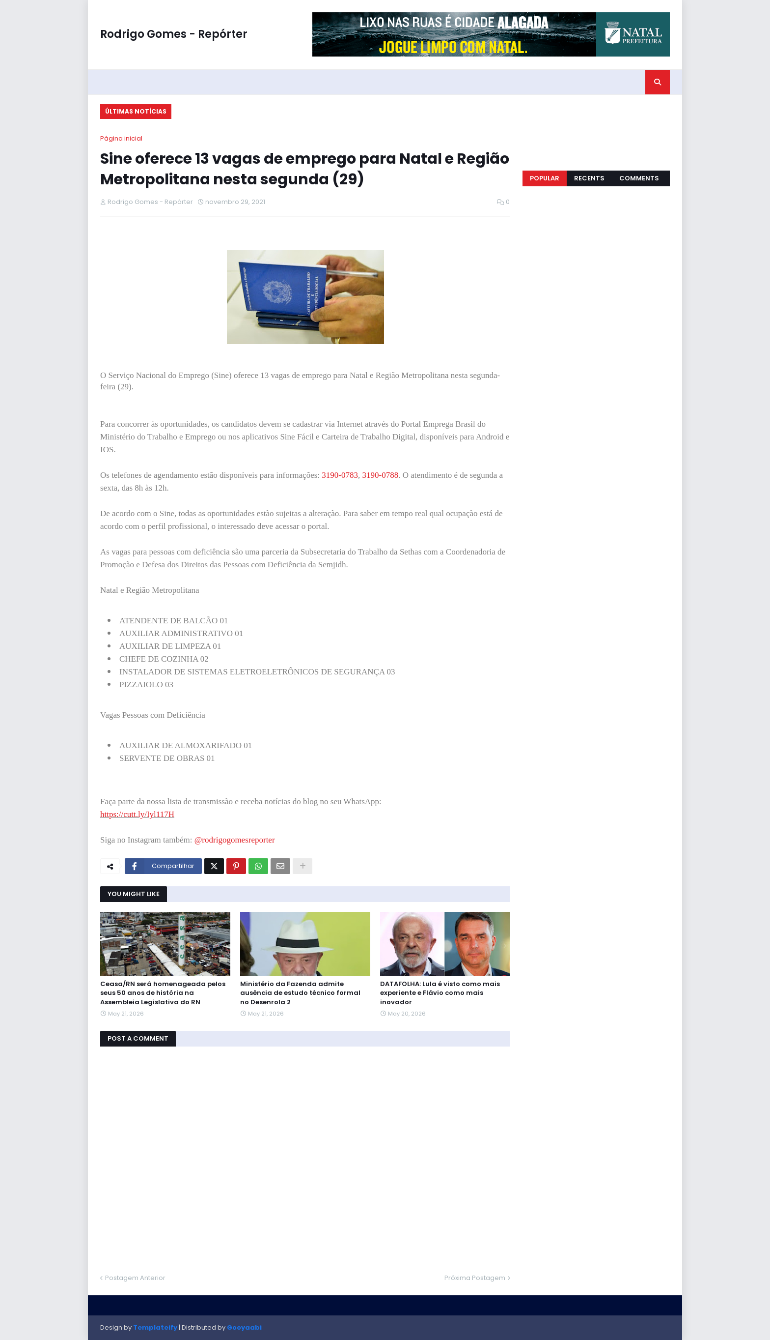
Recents (589, 178)
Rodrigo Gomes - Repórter (174, 34)
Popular (544, 178)
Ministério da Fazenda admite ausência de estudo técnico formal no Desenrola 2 (300, 993)
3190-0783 (340, 475)
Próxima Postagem (474, 1277)
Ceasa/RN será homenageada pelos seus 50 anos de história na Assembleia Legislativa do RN (162, 993)
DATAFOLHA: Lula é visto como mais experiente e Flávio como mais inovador (440, 993)
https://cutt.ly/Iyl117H (137, 814)
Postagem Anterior (135, 1277)
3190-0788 (380, 475)
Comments (639, 178)
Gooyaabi (244, 1327)
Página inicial (121, 138)
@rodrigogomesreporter (234, 840)
